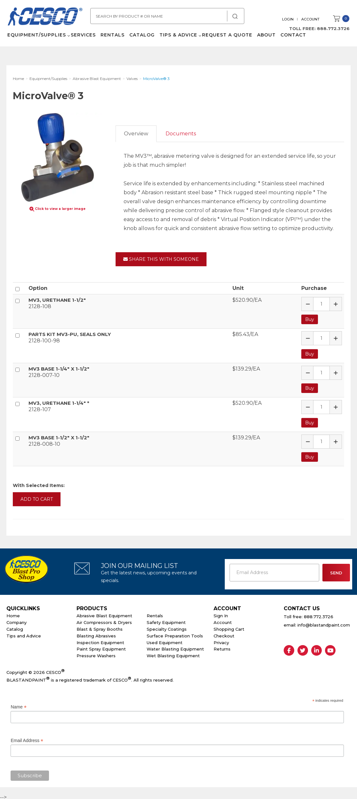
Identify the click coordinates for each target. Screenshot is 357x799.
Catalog (141, 38)
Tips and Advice (23, 633)
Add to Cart (36, 497)
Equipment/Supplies (35, 38)
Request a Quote (226, 38)
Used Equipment (165, 640)
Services (82, 38)
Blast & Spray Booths (100, 626)
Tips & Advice (177, 38)
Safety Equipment (166, 620)
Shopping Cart (229, 626)
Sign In (221, 613)
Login (289, 19)
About (265, 38)
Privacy (221, 640)
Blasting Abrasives (96, 633)
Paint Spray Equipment (101, 647)
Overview (136, 134)
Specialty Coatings (167, 626)
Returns (222, 647)
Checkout (224, 633)
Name (18, 705)
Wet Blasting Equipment (173, 653)
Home (13, 613)
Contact (292, 38)
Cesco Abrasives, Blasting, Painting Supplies (48, 19)
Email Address (27, 739)
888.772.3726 (334, 28)
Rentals (112, 38)
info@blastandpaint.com (323, 623)
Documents (181, 134)
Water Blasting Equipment (175, 647)
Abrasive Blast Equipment (104, 613)
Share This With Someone (161, 259)
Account (311, 19)
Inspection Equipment (100, 640)
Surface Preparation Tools (175, 633)
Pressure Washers (96, 653)
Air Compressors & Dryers (104, 620)
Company (16, 620)
